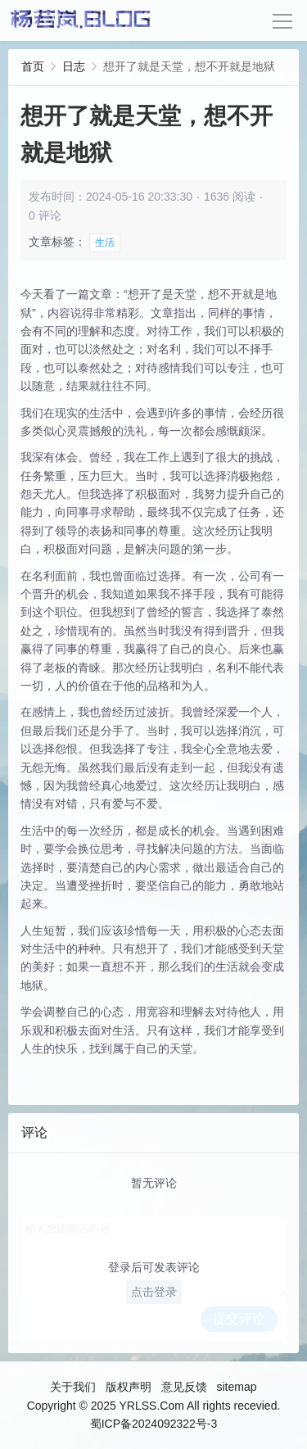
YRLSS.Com (151, 1405)
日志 (73, 66)
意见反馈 (184, 1386)
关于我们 (73, 1386)
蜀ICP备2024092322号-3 (154, 1423)
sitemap (236, 1386)
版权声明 (128, 1386)
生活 (105, 242)
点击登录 (154, 1291)
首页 (32, 66)
